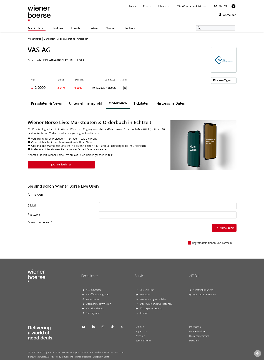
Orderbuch (118, 103)
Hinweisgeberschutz (199, 336)
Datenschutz (195, 326)
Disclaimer (194, 340)
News (132, 6)
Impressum (141, 331)
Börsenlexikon (147, 289)
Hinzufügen (224, 80)
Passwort (34, 214)
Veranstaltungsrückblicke (153, 299)
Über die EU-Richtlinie (204, 294)
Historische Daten (171, 103)
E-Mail (32, 205)
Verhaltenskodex (95, 308)
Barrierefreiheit (143, 340)
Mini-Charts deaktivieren (192, 6)
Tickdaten (141, 103)
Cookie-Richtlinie (197, 331)
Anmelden (228, 15)
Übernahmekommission (98, 303)
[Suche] (215, 28)
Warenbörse (92, 299)
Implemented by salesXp (80, 357)
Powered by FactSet (59, 357)
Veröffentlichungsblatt (97, 294)
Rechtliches (89, 275)
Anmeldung (224, 228)
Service (140, 275)
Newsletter (145, 294)
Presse (147, 6)
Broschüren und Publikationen (156, 303)
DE (215, 6)
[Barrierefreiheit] (233, 6)
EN (225, 6)
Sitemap (140, 326)
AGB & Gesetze (93, 289)
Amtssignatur (93, 313)
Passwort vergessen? (40, 222)
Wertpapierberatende (151, 308)
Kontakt (144, 313)
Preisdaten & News (46, 103)
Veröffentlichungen (203, 289)
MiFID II (194, 275)
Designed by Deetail (101, 357)
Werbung (140, 336)
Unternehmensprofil (85, 103)
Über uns (163, 6)
